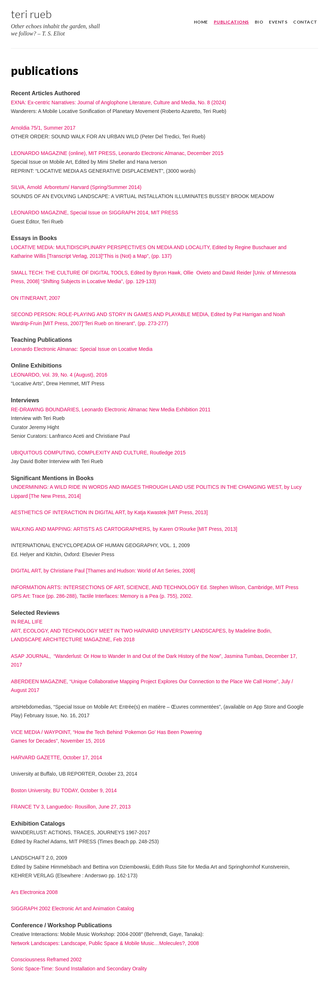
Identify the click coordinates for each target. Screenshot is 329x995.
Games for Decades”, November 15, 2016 (58, 741)
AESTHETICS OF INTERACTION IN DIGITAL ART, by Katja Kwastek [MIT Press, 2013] (109, 512)
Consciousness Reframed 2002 (46, 959)
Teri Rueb (31, 13)
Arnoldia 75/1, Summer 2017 (43, 128)
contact (305, 22)
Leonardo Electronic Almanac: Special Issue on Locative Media (82, 349)
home (201, 22)
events (278, 22)
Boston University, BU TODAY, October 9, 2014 (64, 790)
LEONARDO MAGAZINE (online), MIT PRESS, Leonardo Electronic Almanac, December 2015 (117, 153)
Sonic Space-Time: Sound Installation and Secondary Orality (79, 968)
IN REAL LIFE (26, 622)
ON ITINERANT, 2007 (35, 298)
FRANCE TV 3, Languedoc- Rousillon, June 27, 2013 (71, 807)
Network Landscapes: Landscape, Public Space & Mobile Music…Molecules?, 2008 (105, 943)
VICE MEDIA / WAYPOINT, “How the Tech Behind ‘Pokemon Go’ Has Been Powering (106, 732)
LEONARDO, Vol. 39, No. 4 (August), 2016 (59, 375)
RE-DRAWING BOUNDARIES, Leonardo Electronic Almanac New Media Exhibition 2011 (111, 409)
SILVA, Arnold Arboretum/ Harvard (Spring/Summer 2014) (76, 187)
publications (231, 22)
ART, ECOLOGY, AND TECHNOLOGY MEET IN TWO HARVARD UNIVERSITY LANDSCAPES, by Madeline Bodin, (141, 631)
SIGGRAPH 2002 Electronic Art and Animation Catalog (72, 908)
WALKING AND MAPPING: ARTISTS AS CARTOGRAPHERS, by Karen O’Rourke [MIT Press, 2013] (124, 529)
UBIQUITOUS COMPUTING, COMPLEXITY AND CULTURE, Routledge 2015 (98, 452)
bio (259, 22)
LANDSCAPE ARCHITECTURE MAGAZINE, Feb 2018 (73, 639)
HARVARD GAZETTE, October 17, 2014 (56, 757)
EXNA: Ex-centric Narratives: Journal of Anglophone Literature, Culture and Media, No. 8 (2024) (118, 102)
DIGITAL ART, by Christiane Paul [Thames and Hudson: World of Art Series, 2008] (103, 571)
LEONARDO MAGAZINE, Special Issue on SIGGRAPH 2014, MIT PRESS (94, 212)
